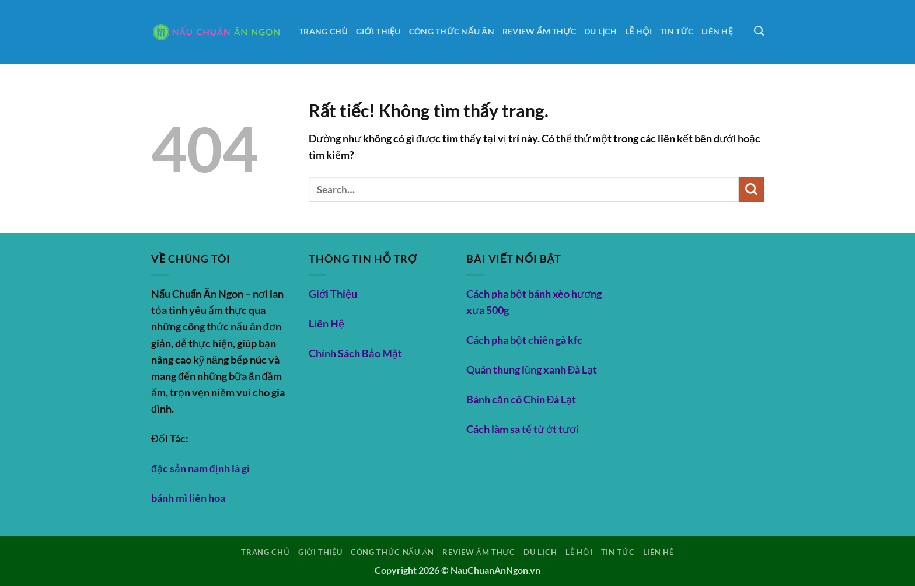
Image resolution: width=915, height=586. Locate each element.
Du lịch (600, 31)
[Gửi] (751, 189)
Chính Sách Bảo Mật (355, 353)
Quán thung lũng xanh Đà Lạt (532, 370)
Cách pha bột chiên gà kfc (524, 340)
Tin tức (676, 31)
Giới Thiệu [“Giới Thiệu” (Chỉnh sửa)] (333, 294)
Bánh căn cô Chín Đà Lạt (521, 399)
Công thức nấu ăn (451, 31)
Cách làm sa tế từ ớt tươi (522, 429)
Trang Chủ (323, 31)
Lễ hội (638, 31)
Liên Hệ (717, 31)
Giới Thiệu (378, 31)
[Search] (759, 31)
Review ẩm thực (539, 31)
